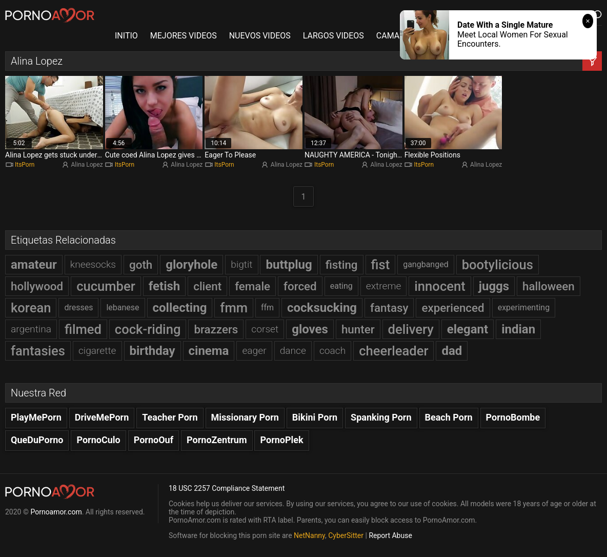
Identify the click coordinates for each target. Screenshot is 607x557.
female (252, 286)
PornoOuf (153, 439)
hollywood (37, 286)
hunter (358, 329)
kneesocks (93, 264)
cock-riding (148, 329)
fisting (342, 264)
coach (332, 350)
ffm (267, 307)
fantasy (389, 307)
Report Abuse (390, 535)
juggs (494, 286)
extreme (383, 286)
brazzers (216, 329)
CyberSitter (345, 535)
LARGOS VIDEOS (333, 36)
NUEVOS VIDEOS (260, 36)
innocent (439, 286)
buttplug (289, 264)
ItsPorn (24, 164)
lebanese (122, 307)
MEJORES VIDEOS (183, 36)
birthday (152, 351)
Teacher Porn (169, 417)
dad (451, 351)
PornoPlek (281, 439)
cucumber (105, 286)
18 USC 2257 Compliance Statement (227, 488)
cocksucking (322, 308)
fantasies (38, 351)
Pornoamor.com (56, 512)
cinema (209, 351)
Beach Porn (449, 417)
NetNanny (309, 535)
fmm (234, 307)
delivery (411, 329)
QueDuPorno (37, 439)
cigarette (97, 350)
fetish (164, 286)
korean (31, 307)
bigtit (241, 264)
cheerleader (393, 351)
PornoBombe (513, 417)
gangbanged (426, 264)
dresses (78, 307)
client (207, 286)
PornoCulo (98, 439)
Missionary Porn (245, 417)
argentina (31, 329)
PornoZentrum (217, 439)
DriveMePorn (102, 417)
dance (293, 350)
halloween (548, 286)
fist (380, 264)
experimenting (524, 307)
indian (518, 329)
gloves (310, 329)
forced (300, 286)
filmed (83, 329)
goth (140, 264)
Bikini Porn (314, 417)
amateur (34, 264)
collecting (180, 308)
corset (264, 329)
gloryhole (191, 264)
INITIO (126, 36)
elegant (467, 329)
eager (254, 350)
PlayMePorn (36, 417)
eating (341, 286)
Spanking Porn (381, 417)
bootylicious (497, 264)
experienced (452, 307)
